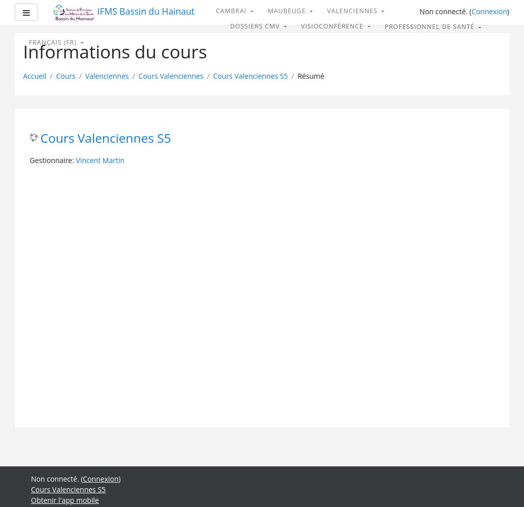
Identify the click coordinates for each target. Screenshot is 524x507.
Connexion (489, 11)
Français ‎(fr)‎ (54, 42)
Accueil (35, 76)
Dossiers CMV (256, 26)
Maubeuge (288, 11)
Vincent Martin (100, 160)
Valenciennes (353, 11)
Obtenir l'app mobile (65, 500)
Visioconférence (333, 26)
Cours (65, 76)
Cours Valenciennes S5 (250, 76)
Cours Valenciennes (171, 76)
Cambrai (232, 11)
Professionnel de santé (431, 26)
